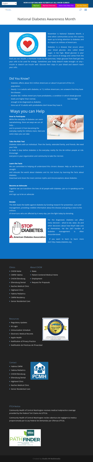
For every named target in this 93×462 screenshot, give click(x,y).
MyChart (36, 6)
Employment (37, 278)
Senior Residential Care (20, 301)
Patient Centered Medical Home (45, 275)
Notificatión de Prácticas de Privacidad (26, 345)
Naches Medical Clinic (20, 286)
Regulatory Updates (19, 322)
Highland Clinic (17, 290)
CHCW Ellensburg (18, 278)
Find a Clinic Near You (66, 6)
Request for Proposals (41, 282)
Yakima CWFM (16, 366)
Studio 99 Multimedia (51, 458)
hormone (32, 58)
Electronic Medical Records (22, 334)
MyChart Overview (49, 6)
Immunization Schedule (20, 330)
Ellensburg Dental (18, 282)
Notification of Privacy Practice (23, 341)
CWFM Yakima (16, 275)
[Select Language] (9, 3)
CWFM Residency (18, 297)
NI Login (14, 326)
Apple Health (16, 337)
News (34, 271)
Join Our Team (82, 6)
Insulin (23, 58)
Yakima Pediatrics (18, 293)
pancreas (52, 58)
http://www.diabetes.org (61, 242)
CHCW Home (16, 271)
